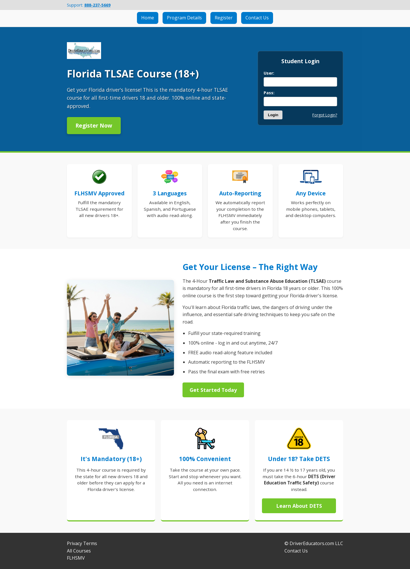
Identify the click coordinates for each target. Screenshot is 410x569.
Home (147, 18)
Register (224, 18)
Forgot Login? (324, 115)
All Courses (79, 551)
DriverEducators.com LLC (316, 543)
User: (269, 73)
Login (273, 115)
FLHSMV (76, 558)
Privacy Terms (82, 543)
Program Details (184, 18)
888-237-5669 (97, 5)
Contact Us (257, 18)
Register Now (93, 125)
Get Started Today (213, 389)
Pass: (269, 92)
